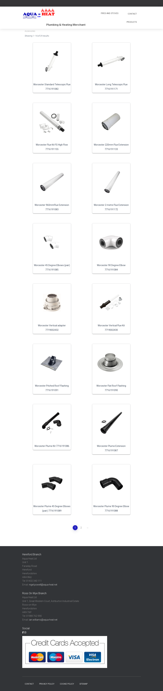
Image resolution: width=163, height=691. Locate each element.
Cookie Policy (67, 684)
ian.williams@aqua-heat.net (43, 619)
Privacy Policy (46, 684)
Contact (132, 14)
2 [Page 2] (81, 527)
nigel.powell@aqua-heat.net (43, 584)
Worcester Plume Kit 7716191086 (51, 446)
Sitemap (83, 684)
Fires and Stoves (109, 13)
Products (132, 22)
